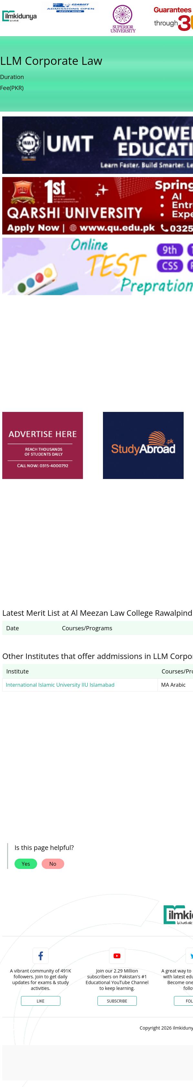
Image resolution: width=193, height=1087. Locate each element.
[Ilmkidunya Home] (19, 16)
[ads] (42, 445)
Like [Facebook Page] (41, 1001)
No (52, 863)
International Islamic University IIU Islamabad (60, 684)
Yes (26, 863)
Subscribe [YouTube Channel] (117, 1001)
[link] (70, 7)
